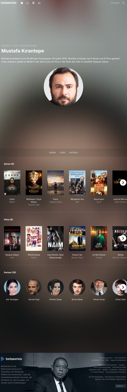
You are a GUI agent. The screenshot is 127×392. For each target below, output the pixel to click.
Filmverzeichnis (120, 358)
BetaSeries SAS (95, 370)
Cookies (122, 365)
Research (122, 370)
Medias (105, 370)
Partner (73, 152)
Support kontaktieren (118, 360)
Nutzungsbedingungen (102, 367)
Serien (15, 45)
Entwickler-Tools (98, 360)
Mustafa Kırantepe (29, 45)
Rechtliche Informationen (107, 365)
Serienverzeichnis (106, 358)
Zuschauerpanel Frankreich (116, 372)
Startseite (5, 45)
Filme (62, 152)
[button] (12, 291)
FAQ (107, 360)
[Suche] (123, 3)
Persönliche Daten (119, 367)
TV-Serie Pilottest (97, 372)
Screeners (113, 370)
